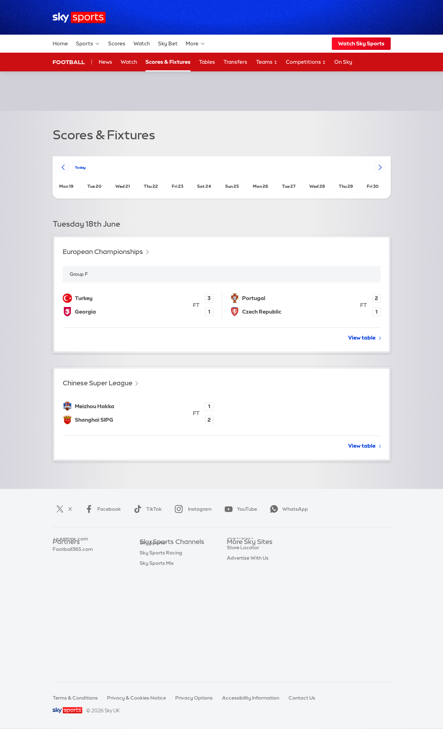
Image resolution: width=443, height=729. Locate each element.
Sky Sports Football (163, 573)
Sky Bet (168, 43)
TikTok (146, 508)
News (105, 61)
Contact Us (302, 697)
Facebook (101, 508)
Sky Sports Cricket (161, 583)
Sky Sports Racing (161, 655)
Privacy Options (194, 697)
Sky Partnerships (246, 603)
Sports (88, 43)
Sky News (238, 562)
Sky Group (239, 583)
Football (69, 62)
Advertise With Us (247, 635)
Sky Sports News (159, 635)
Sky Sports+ (153, 645)
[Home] (79, 17)
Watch (141, 43)
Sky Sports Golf (158, 593)
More (195, 43)
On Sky (343, 61)
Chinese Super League (97, 383)
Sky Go (235, 573)
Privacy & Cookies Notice (136, 697)
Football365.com (73, 583)
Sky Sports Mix (157, 666)
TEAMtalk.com (70, 573)
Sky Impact (240, 614)
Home (60, 43)
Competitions (306, 62)
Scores (116, 43)
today (80, 167)
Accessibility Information (250, 697)
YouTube (239, 508)
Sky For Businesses (249, 593)
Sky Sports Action (160, 624)
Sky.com (237, 552)
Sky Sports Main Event (165, 552)
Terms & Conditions (75, 697)
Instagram (192, 508)
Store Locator (243, 624)
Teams (266, 62)
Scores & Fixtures (168, 61)
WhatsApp (287, 508)
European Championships (103, 251)
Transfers (235, 61)
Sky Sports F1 (155, 603)
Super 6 (61, 562)
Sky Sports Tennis (160, 614)
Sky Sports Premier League (171, 562)
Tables (207, 61)
